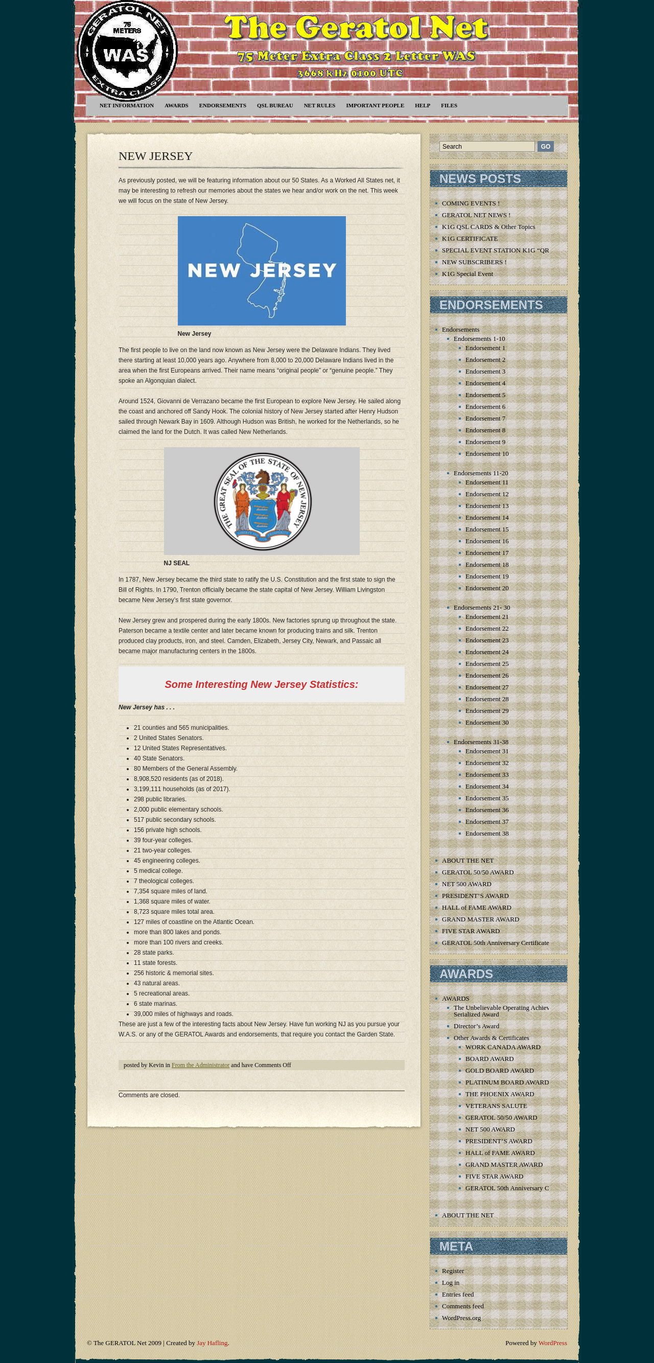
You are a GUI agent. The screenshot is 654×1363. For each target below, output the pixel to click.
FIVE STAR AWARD (471, 931)
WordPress (553, 1343)
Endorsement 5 (485, 395)
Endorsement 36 (487, 810)
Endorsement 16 (487, 541)
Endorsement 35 (487, 798)
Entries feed (458, 1294)
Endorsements (222, 105)
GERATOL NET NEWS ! (476, 215)
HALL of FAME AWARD (476, 907)
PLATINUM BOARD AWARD (507, 1082)
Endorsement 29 (487, 710)
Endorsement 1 (485, 348)
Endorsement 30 (487, 722)
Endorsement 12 (487, 494)
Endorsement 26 (487, 675)
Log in (450, 1282)
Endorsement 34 (487, 786)
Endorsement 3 (485, 371)
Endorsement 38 (487, 833)
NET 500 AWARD (467, 884)
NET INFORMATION (127, 105)
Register (453, 1271)
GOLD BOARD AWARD (499, 1070)
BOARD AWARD (489, 1058)
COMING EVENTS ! (471, 203)
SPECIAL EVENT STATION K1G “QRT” (499, 250)
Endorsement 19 (487, 576)
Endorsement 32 (487, 763)
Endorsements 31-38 (481, 742)
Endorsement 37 (487, 821)
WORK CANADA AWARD (503, 1047)
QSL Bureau (275, 105)
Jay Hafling (212, 1343)
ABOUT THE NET (468, 860)
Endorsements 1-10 (479, 338)
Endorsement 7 (485, 418)
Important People (375, 105)
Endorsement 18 (487, 564)
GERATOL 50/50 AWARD (478, 872)
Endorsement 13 (487, 506)
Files (449, 105)
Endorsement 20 (487, 588)
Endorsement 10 (487, 453)
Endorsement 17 (487, 553)
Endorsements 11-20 (481, 473)
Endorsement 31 (487, 751)
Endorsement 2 (485, 359)
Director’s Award (476, 1026)
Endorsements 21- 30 (482, 607)
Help (422, 105)
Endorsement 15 (487, 529)
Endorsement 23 (487, 640)
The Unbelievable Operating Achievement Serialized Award (510, 1011)
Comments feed (463, 1306)
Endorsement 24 (487, 652)
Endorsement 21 (487, 616)
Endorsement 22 (487, 628)
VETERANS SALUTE (496, 1106)
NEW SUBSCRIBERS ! (474, 262)
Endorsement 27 (487, 687)
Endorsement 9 (485, 442)
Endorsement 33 (487, 774)
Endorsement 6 (485, 406)
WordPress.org (461, 1318)
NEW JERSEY (156, 156)
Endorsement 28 (487, 699)
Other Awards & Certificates (491, 1038)
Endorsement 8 (485, 430)
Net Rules (320, 105)
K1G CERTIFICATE (470, 238)
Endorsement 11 (486, 482)
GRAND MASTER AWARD (480, 919)
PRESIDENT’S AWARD (475, 895)
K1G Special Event (467, 274)
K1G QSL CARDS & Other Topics (488, 226)
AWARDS (176, 105)
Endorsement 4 (485, 383)
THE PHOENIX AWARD (499, 1094)
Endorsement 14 (487, 517)
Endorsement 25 (487, 663)
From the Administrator (200, 1065)
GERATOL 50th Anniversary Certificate (495, 942)
